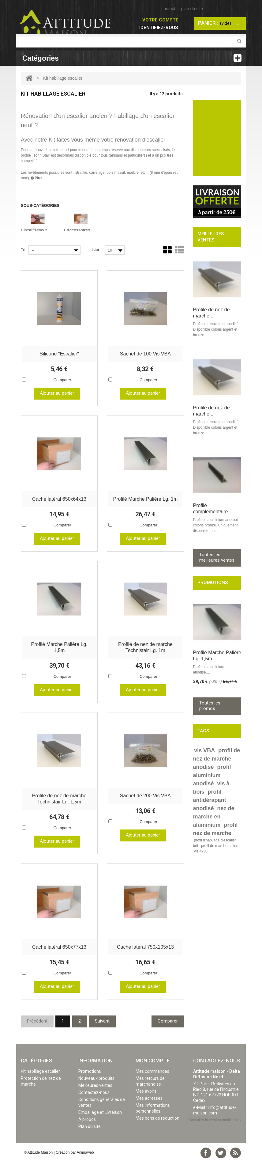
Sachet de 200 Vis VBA (145, 801)
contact (168, 8)
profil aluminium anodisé (212, 775)
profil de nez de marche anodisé (216, 758)
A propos (87, 1127)
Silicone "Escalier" (59, 354)
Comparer (62, 380)
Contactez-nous (94, 1100)
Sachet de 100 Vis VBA (145, 354)
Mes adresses (149, 1105)
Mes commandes (152, 1078)
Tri (23, 249)
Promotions (89, 1078)
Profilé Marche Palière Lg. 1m (145, 501)
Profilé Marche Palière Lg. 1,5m (59, 648)
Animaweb (85, 1160)
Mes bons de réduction (157, 1125)
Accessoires (77, 230)
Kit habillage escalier (40, 1078)
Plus (37, 178)
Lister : (96, 249)
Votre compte (160, 20)
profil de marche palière (220, 846)
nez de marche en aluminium (213, 816)
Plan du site (89, 1134)
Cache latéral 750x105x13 (145, 954)
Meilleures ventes (95, 1093)
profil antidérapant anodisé (209, 800)
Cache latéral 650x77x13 (59, 954)
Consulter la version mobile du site (217, 1127)
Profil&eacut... (35, 230)
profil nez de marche (215, 829)
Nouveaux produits (96, 1086)
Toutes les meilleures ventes (216, 557)
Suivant (102, 1028)
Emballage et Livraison (100, 1120)
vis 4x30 (201, 851)
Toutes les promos (209, 705)
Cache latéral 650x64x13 (59, 501)
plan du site (192, 8)
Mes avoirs (146, 1098)
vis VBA (204, 750)
